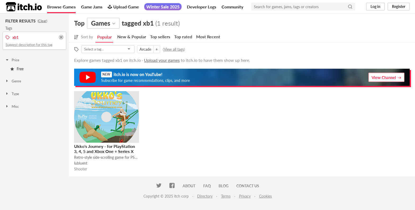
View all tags (174, 49)
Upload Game (123, 6)
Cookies (265, 196)
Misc (12, 106)
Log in (375, 6)
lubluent (80, 163)
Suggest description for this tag (29, 45)
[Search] (350, 7)
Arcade (145, 49)
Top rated (183, 36)
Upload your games (162, 60)
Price (12, 60)
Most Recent (208, 36)
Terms (226, 196)
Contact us (247, 186)
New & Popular (131, 36)
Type (12, 94)
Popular (104, 36)
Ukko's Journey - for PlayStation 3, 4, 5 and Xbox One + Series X (104, 149)
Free (17, 69)
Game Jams (91, 6)
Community (232, 6)
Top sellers (160, 36)
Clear (42, 21)
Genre (13, 81)
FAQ (207, 186)
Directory (205, 196)
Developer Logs (201, 6)
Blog (223, 186)
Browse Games (61, 6)
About (189, 186)
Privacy (245, 196)
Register (398, 6)
